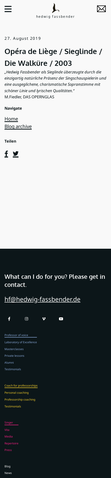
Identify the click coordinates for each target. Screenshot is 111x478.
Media (8, 440)
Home (11, 118)
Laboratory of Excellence (20, 345)
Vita (6, 433)
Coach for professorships (21, 389)
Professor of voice (16, 338)
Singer (8, 426)
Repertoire (11, 446)
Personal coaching (16, 396)
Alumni (9, 366)
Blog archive (18, 126)
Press (8, 453)
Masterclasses (14, 352)
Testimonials (12, 372)
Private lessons (14, 359)
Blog (7, 469)
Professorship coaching (19, 403)
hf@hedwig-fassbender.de (42, 302)
